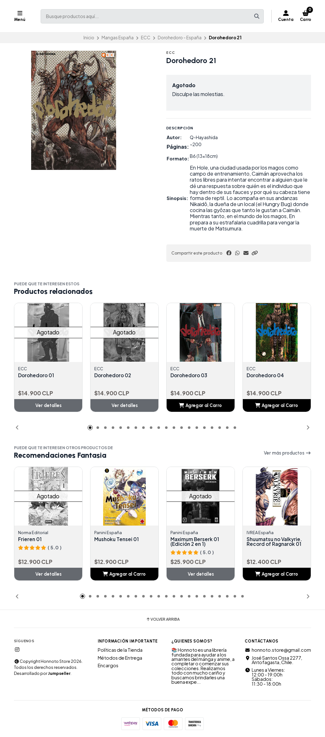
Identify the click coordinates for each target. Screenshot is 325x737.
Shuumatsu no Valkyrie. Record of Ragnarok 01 (276, 542)
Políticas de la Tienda (120, 650)
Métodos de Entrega (120, 658)
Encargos (108, 666)
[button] (254, 252)
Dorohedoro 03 (190, 375)
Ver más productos (287, 453)
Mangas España (118, 37)
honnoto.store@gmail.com (278, 650)
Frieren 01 (30, 539)
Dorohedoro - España (180, 37)
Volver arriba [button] (163, 620)
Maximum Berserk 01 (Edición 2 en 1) (195, 542)
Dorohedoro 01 (37, 375)
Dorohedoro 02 (114, 375)
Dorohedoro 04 (266, 375)
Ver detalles (48, 406)
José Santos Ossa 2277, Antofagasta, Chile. (273, 660)
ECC (145, 37)
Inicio (88, 37)
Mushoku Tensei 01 (118, 539)
